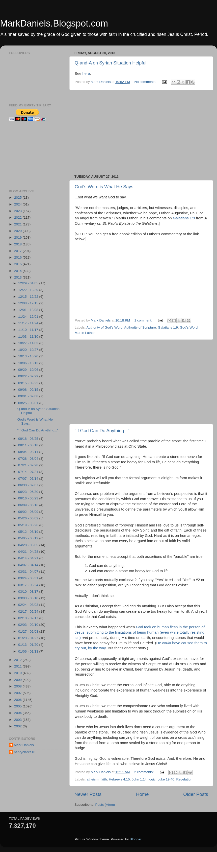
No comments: (145, 82)
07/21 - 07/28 (28, 465)
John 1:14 (139, 779)
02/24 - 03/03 (28, 605)
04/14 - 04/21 (28, 558)
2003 (18, 720)
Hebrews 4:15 (119, 779)
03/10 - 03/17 (28, 591)
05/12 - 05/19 (28, 532)
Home (142, 794)
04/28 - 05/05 (28, 545)
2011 (18, 666)
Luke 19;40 (165, 779)
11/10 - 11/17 (28, 330)
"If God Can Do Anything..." (102, 430)
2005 (18, 706)
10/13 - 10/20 (28, 356)
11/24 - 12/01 (28, 316)
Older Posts (195, 794)
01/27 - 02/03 (28, 631)
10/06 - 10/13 (28, 363)
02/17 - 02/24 (28, 611)
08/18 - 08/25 (28, 439)
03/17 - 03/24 (28, 585)
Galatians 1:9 (184, 218)
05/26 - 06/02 (28, 518)
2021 (18, 224)
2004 (18, 713)
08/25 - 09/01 (28, 403)
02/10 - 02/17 (28, 618)
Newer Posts (87, 794)
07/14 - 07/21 (28, 472)
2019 (18, 237)
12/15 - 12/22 (28, 296)
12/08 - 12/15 (28, 303)
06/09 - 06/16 (28, 505)
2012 (18, 660)
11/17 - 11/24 (28, 323)
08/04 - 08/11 (28, 452)
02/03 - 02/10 (28, 625)
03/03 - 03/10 (28, 598)
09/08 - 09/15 (28, 390)
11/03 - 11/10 (28, 336)
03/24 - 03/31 (28, 578)
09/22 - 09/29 (28, 376)
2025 (18, 197)
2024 (18, 204)
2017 (18, 251)
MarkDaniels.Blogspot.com (54, 23)
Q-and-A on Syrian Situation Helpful (110, 62)
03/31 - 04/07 (28, 571)
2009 (18, 680)
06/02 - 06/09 (28, 512)
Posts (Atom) (105, 805)
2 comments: (144, 772)
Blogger (135, 839)
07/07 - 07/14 (28, 478)
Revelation (184, 779)
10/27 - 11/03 (28, 343)
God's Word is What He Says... (106, 186)
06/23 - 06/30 (28, 492)
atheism (92, 779)
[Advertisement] (141, 132)
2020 (18, 231)
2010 (18, 673)
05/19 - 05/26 (28, 525)
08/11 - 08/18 (28, 445)
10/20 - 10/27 (28, 350)
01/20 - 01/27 (28, 638)
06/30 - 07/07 (28, 485)
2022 (18, 217)
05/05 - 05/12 (28, 538)
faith (103, 779)
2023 (18, 211)
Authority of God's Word (105, 327)
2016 (18, 257)
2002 (18, 726)
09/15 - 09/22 (28, 383)
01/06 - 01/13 (28, 651)
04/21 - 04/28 (28, 552)
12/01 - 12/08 (28, 310)
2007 (18, 693)
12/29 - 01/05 (28, 283)
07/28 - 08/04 (28, 458)
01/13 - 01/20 (28, 645)
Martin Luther (85, 333)
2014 (18, 271)
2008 (18, 686)
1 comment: (143, 320)
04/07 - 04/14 (28, 565)
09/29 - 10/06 (28, 370)
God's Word (189, 327)
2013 (18, 277)
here (86, 74)
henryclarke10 (24, 752)
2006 (18, 700)
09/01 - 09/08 (28, 396)
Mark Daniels (24, 745)
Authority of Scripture (140, 327)
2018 (18, 244)
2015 (18, 264)
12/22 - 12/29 (28, 290)
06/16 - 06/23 (28, 498)
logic (152, 779)
